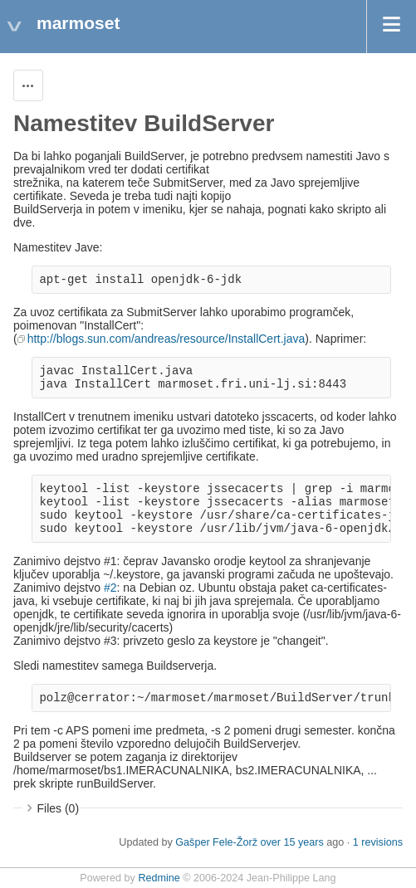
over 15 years (291, 842)
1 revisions (378, 842)
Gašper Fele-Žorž (216, 842)
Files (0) (58, 808)
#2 (110, 587)
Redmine (158, 878)
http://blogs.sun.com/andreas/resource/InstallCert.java (166, 338)
